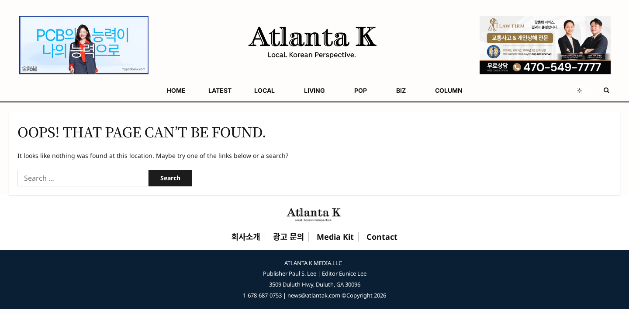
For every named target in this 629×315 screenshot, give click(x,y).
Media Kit (335, 237)
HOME (18, 90)
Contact (381, 237)
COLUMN (233, 90)
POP (164, 90)
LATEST (52, 90)
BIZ (195, 90)
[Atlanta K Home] (314, 214)
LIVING (127, 90)
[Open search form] (606, 90)
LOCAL (87, 90)
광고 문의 (288, 237)
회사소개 (246, 237)
